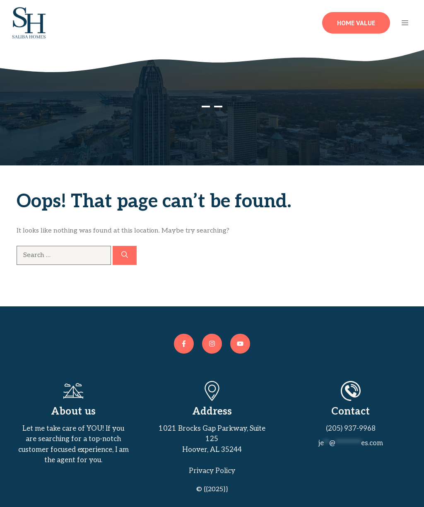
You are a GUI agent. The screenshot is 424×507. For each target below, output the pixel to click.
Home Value (356, 23)
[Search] (125, 255)
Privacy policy (212, 471)
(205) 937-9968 (351, 429)
